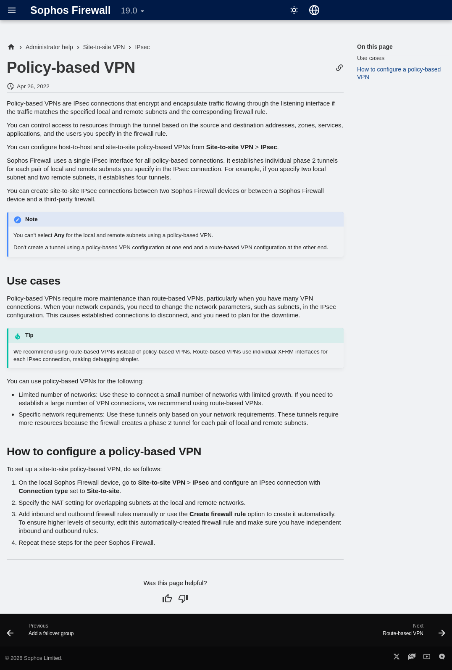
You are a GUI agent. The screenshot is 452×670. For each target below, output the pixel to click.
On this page (375, 46)
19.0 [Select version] (129, 10)
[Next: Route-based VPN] (411, 632)
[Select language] (314, 10)
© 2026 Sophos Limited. (34, 658)
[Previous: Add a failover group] (42, 632)
